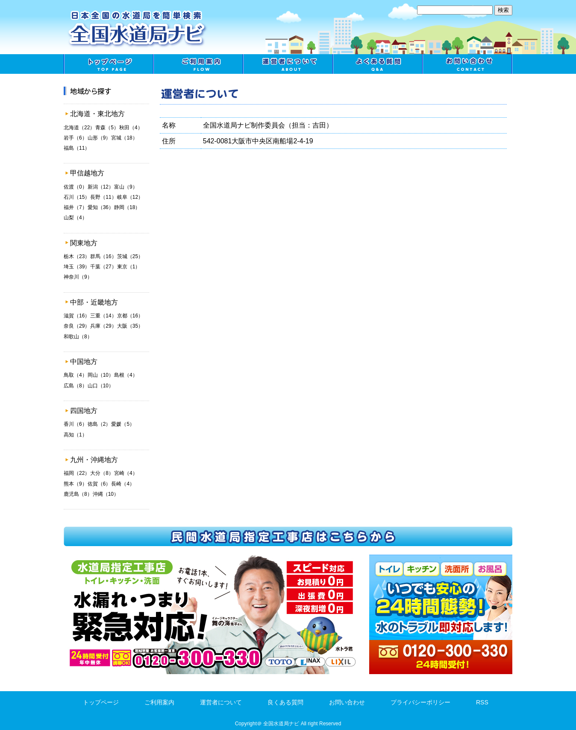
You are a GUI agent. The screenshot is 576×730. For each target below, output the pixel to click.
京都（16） (130, 316)
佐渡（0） (75, 187)
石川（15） (77, 197)
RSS (482, 702)
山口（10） (101, 386)
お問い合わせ (467, 64)
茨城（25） (130, 256)
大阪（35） (130, 326)
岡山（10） (101, 375)
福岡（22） (77, 473)
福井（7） (75, 207)
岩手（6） (75, 138)
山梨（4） (75, 218)
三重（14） (103, 316)
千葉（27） (103, 267)
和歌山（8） (78, 337)
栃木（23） (77, 256)
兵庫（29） (103, 326)
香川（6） (75, 424)
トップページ (108, 64)
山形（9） (99, 138)
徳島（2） (99, 424)
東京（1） (129, 267)
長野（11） (103, 197)
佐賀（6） (99, 484)
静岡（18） (127, 207)
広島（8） (75, 386)
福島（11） (77, 148)
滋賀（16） (77, 316)
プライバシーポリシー (420, 702)
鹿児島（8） (78, 494)
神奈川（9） (78, 277)
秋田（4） (131, 128)
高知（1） (75, 435)
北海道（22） (79, 128)
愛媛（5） (123, 424)
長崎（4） (123, 484)
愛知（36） (101, 207)
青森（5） (107, 128)
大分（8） (102, 473)
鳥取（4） (75, 375)
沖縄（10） (106, 494)
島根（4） (126, 375)
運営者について (288, 64)
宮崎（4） (126, 473)
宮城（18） (124, 138)
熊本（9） (75, 484)
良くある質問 (378, 64)
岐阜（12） (130, 197)
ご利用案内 (198, 64)
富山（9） (126, 187)
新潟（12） (101, 187)
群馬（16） (103, 256)
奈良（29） (77, 326)
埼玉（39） (77, 267)
